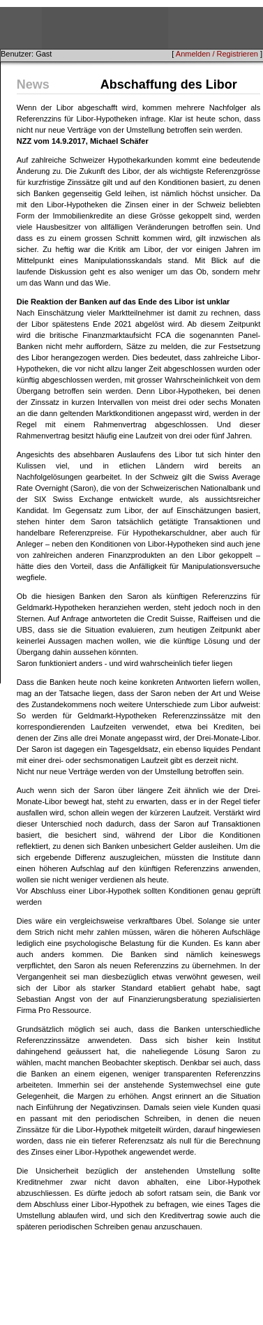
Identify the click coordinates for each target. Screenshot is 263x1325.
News (33, 84)
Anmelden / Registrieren (217, 54)
